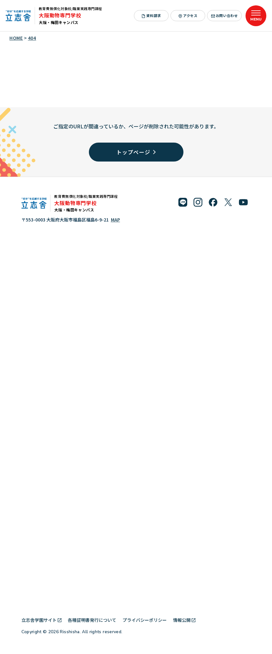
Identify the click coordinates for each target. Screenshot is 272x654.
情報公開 (184, 620)
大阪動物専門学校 (60, 15)
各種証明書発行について (92, 620)
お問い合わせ (224, 15)
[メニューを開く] (256, 15)
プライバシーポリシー (145, 620)
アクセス (187, 15)
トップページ (135, 152)
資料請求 (151, 15)
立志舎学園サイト (41, 620)
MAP (115, 219)
